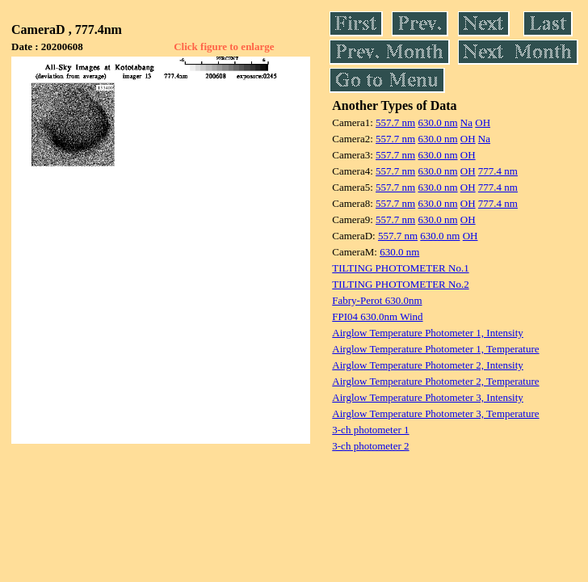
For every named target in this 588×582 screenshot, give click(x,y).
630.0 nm (437, 122)
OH (482, 122)
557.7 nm (395, 122)
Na (466, 122)
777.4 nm (498, 171)
